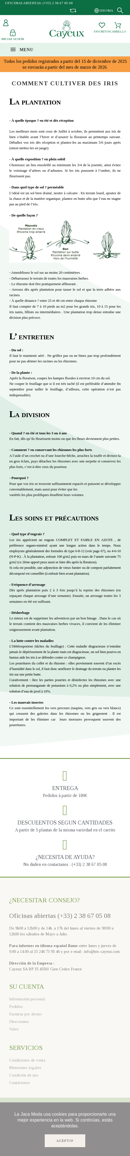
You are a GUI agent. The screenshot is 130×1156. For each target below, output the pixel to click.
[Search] (120, 10)
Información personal (27, 999)
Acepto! (65, 1141)
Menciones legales (25, 1067)
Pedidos (16, 1006)
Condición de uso (23, 1075)
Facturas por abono (25, 1014)
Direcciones (19, 1021)
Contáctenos (19, 1082)
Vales (14, 1029)
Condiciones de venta (27, 1060)
